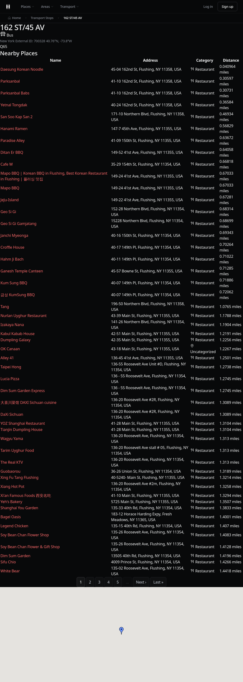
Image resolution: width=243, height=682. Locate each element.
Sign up (227, 6)
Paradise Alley (12, 140)
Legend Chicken (14, 525)
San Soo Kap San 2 (16, 116)
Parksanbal (10, 81)
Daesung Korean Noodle (21, 69)
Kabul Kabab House (17, 333)
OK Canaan (10, 348)
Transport (69, 6)
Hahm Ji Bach (11, 259)
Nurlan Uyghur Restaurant (23, 315)
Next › (141, 582)
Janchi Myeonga (14, 235)
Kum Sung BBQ (13, 282)
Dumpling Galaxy (15, 339)
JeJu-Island (9, 199)
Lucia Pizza (9, 378)
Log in (208, 6)
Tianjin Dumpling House (21, 429)
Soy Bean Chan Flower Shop (24, 534)
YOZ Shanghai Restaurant (22, 423)
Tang (4, 306)
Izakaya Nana (12, 324)
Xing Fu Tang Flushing (19, 477)
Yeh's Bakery (11, 501)
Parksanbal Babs (14, 93)
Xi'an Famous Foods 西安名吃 (25, 495)
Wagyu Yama (11, 438)
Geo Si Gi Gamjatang (18, 223)
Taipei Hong (10, 366)
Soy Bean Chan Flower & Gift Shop (30, 546)
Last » (158, 582)
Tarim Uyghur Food (17, 450)
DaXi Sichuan (11, 414)
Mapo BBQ (9, 188)
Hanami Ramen (14, 128)
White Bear (10, 571)
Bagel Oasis (10, 516)
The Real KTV (11, 462)
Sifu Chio (8, 562)
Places (27, 6)
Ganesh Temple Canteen (21, 271)
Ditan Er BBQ (11, 152)
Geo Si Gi (8, 211)
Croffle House (12, 247)
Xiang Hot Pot (12, 486)
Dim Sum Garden (15, 555)
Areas (47, 6)
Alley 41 (7, 357)
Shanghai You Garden (19, 507)
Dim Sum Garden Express (22, 390)
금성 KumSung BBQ (17, 294)
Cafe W (6, 164)
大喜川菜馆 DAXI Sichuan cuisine (28, 402)
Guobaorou (10, 471)
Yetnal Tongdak (13, 104)
